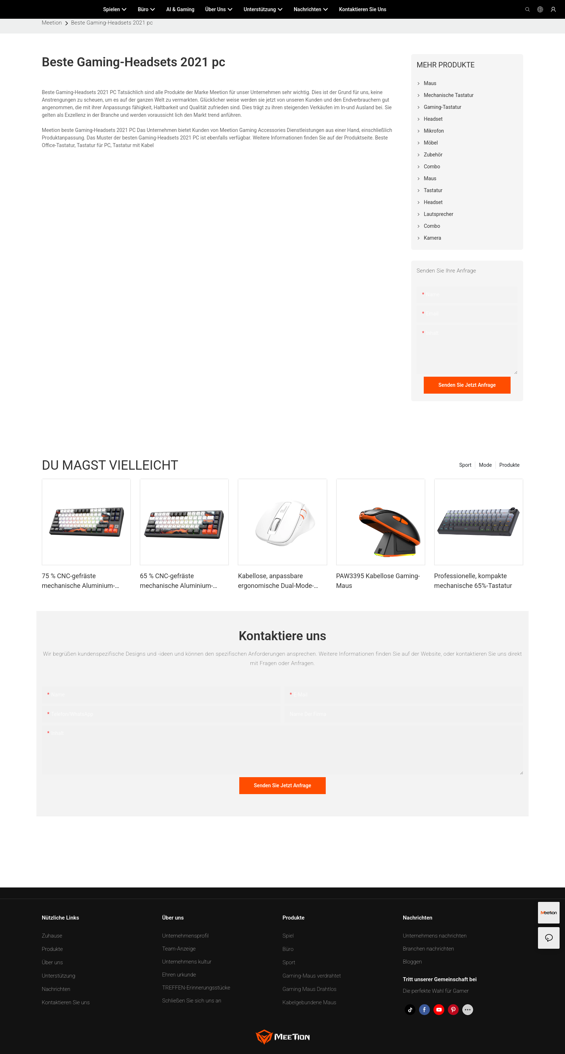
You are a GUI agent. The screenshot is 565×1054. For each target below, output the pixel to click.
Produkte (509, 465)
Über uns (52, 962)
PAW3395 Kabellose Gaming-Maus (378, 580)
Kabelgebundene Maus (309, 1002)
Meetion (52, 22)
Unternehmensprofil (185, 936)
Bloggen (412, 961)
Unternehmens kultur (187, 961)
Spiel (288, 936)
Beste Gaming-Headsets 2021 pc (112, 22)
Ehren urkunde (179, 974)
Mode (485, 465)
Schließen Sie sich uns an (191, 1000)
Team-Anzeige (179, 948)
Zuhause (52, 936)
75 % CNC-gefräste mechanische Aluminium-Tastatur (78, 581)
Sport (465, 465)
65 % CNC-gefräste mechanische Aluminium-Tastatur (176, 581)
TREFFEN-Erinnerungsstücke (196, 987)
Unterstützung (58, 976)
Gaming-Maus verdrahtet (311, 976)
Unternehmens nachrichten (435, 936)
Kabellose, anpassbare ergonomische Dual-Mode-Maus (275, 581)
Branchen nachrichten (428, 948)
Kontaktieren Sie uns (66, 1002)
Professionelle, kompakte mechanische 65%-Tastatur (473, 580)
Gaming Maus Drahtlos (309, 989)
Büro (288, 949)
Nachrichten (56, 989)
